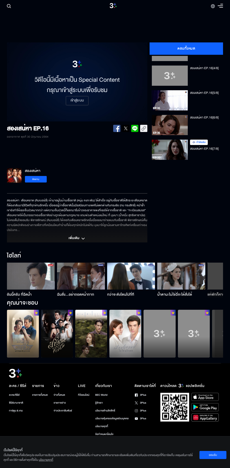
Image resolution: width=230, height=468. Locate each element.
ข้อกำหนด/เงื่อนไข (104, 434)
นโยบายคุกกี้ (101, 426)
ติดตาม (35, 179)
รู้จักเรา (99, 403)
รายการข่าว (60, 403)
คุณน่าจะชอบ (22, 303)
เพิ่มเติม (77, 238)
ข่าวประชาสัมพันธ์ (63, 411)
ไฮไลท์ (14, 255)
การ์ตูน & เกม (16, 411)
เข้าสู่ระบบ (77, 100)
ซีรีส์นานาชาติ (16, 403)
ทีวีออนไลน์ (83, 395)
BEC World (101, 395)
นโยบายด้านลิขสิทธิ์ (105, 411)
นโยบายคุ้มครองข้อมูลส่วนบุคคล (112, 418)
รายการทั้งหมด (40, 395)
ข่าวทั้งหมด (59, 395)
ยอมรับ (213, 455)
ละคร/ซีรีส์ (14, 395)
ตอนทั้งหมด (186, 48)
